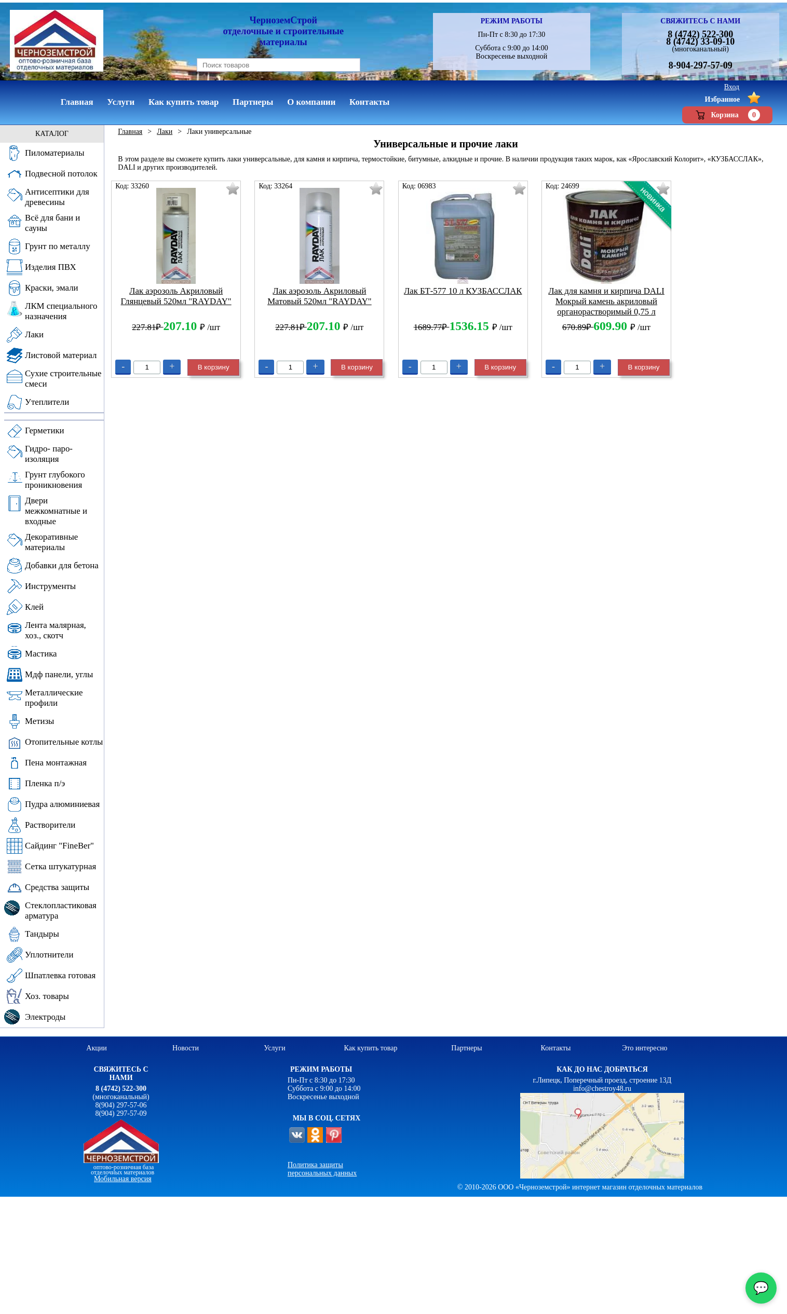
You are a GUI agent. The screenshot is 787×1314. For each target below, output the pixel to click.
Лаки (164, 131)
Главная (130, 131)
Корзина (728, 115)
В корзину (213, 367)
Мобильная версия (123, 1179)
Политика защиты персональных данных (322, 1169)
